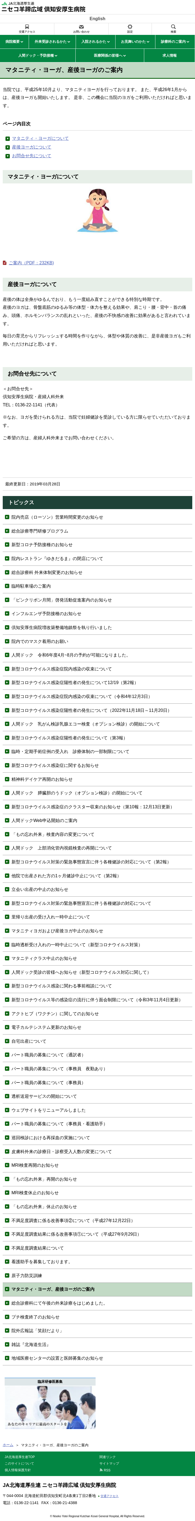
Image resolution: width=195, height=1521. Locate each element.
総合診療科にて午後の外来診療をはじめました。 (59, 1303)
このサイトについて (19, 1463)
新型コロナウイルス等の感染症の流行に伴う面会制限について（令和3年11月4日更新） (97, 999)
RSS (107, 1470)
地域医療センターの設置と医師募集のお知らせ (57, 1358)
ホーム (8, 1445)
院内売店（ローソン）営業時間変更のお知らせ (57, 517)
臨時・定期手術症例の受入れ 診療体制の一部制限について (70, 751)
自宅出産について (28, 1041)
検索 (173, 31)
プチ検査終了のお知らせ (35, 1317)
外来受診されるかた (51, 42)
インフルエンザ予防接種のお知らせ (46, 613)
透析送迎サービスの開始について (44, 1096)
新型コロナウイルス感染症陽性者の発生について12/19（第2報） (74, 682)
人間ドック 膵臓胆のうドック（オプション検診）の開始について (77, 793)
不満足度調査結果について (37, 1248)
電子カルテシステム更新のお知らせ (46, 1027)
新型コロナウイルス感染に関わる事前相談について (61, 986)
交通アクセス (27, 31)
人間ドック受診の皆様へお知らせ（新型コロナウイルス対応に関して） (81, 972)
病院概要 (12, 42)
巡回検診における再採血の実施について (50, 1137)
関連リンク (107, 1457)
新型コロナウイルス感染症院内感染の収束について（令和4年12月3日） (81, 696)
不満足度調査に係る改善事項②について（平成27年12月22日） (73, 1220)
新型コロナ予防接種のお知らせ (42, 544)
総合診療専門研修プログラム (39, 531)
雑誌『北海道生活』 (31, 1344)
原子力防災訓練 (26, 1275)
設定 (130, 31)
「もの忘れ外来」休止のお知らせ (44, 1206)
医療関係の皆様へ (108, 55)
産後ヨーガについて (31, 147)
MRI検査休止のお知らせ (35, 1192)
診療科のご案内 (173, 42)
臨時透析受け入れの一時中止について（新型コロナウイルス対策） (77, 944)
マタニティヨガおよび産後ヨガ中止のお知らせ (57, 931)
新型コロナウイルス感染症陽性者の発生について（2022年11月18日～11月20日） (91, 710)
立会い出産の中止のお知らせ (39, 889)
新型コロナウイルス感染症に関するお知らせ (55, 765)
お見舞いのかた (133, 42)
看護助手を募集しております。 (42, 1261)
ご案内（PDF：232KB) (31, 263)
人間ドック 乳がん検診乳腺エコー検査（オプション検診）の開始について (85, 724)
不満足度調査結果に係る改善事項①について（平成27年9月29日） (76, 1234)
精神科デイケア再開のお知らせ (42, 779)
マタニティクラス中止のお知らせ (44, 958)
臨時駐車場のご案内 (31, 586)
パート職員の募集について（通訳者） (48, 1055)
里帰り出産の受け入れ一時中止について (50, 917)
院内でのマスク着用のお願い (39, 641)
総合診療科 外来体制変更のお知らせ (46, 572)
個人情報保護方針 (18, 1470)
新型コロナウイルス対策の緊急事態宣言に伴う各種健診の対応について (81, 903)
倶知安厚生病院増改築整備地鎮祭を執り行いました (61, 627)
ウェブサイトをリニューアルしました (48, 1110)
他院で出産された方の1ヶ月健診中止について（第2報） (66, 875)
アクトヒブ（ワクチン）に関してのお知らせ (55, 1013)
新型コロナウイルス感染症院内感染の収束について (61, 669)
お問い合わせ (81, 31)
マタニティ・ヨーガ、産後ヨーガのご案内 (52, 1289)
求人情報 (169, 55)
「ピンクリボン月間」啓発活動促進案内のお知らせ (61, 600)
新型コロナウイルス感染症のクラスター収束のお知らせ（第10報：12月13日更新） (93, 807)
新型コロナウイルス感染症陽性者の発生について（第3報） (69, 738)
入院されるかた (93, 42)
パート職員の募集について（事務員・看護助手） (59, 1123)
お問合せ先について (31, 155)
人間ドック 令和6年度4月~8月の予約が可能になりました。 (71, 655)
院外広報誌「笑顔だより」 (37, 1330)
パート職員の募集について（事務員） (48, 1082)
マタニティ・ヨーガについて (40, 138)
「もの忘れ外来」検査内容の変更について (52, 834)
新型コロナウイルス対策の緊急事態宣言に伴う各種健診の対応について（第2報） (91, 862)
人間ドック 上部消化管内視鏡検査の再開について (61, 848)
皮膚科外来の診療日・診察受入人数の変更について (61, 1151)
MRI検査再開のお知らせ (35, 1165)
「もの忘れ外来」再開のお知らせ (44, 1179)
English (97, 18)
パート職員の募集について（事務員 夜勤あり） (59, 1068)
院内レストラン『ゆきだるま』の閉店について (57, 558)
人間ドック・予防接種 (36, 55)
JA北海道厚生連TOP (20, 1457)
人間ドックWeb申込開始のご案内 (44, 820)
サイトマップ (109, 1463)
